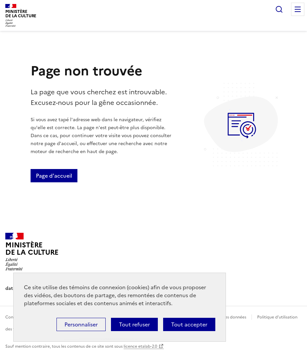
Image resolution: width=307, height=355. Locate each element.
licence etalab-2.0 (140, 346)
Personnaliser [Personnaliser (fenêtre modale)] (81, 324)
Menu (297, 9)
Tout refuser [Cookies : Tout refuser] (134, 324)
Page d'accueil (54, 176)
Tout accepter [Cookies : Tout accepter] (189, 324)
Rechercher (279, 9)
